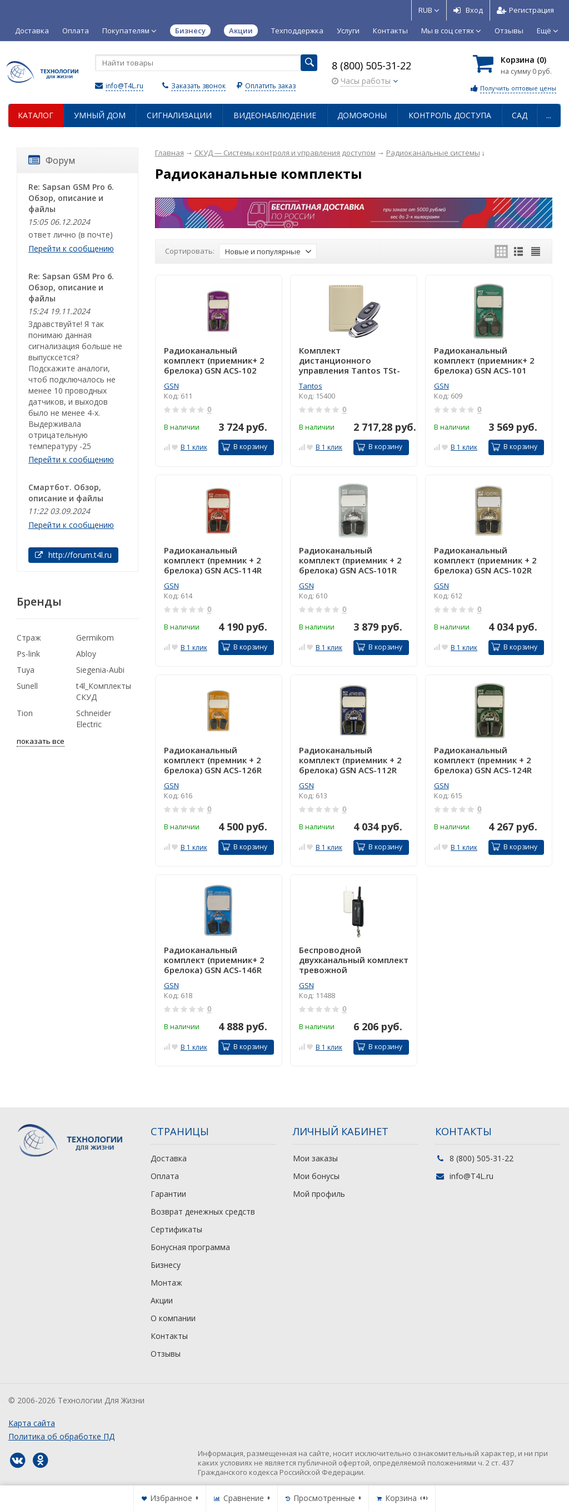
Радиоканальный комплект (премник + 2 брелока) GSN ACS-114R (213, 560)
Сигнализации (179, 115)
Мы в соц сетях (451, 31)
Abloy (86, 653)
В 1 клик (194, 447)
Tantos (310, 386)
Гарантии (168, 1193)
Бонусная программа (190, 1247)
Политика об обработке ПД (61, 1436)
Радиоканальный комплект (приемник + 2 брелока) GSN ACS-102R (485, 560)
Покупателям (129, 31)
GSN (171, 386)
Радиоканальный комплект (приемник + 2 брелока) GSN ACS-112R (350, 760)
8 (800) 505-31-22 (371, 65)
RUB (429, 10)
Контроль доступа (449, 115)
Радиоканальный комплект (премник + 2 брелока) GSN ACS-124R (483, 760)
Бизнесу (166, 1265)
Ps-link (28, 653)
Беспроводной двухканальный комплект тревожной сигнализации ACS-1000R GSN (353, 960)
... (548, 115)
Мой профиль (319, 1193)
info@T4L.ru (124, 85)
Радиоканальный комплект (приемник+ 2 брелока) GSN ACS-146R (214, 960)
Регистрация (525, 10)
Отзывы (509, 31)
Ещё (547, 31)
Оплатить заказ (270, 85)
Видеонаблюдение (274, 115)
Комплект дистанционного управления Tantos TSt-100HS (349, 360)
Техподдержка (297, 31)
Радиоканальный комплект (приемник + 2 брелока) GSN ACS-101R (350, 560)
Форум (51, 160)
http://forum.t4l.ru (73, 555)
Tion (25, 713)
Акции (162, 1300)
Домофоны (362, 115)
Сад (519, 115)
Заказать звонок (198, 85)
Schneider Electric (93, 718)
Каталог (35, 115)
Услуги (348, 31)
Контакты (390, 31)
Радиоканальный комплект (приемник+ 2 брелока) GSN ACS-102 (214, 360)
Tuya (25, 669)
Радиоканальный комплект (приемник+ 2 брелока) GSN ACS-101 (484, 360)
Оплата (75, 31)
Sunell (27, 686)
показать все (40, 741)
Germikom (95, 637)
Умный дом (100, 115)
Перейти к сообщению (71, 248)
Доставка (32, 31)
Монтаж (166, 1282)
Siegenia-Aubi (100, 669)
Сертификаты (176, 1229)
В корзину (244, 446)
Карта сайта (31, 1423)
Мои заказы (315, 1158)
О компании (173, 1318)
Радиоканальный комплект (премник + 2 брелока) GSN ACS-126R (213, 760)
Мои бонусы (316, 1176)
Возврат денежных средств (203, 1211)
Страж (29, 637)
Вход (468, 10)
